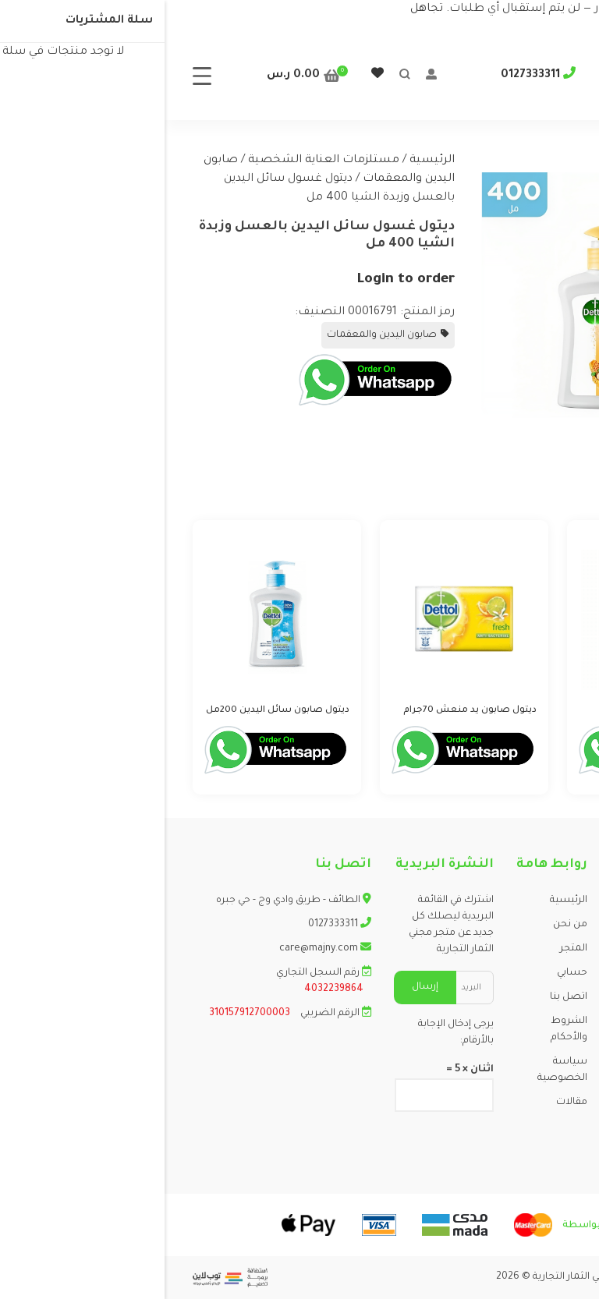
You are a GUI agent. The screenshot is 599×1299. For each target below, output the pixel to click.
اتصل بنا (404, 997)
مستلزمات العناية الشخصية (159, 160)
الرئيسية (267, 160)
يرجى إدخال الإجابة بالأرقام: (291, 1032)
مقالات (407, 1102)
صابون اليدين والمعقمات (217, 335)
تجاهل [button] (262, 9)
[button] (547, 174)
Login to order (241, 280)
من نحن (405, 924)
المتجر (409, 948)
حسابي (407, 973)
